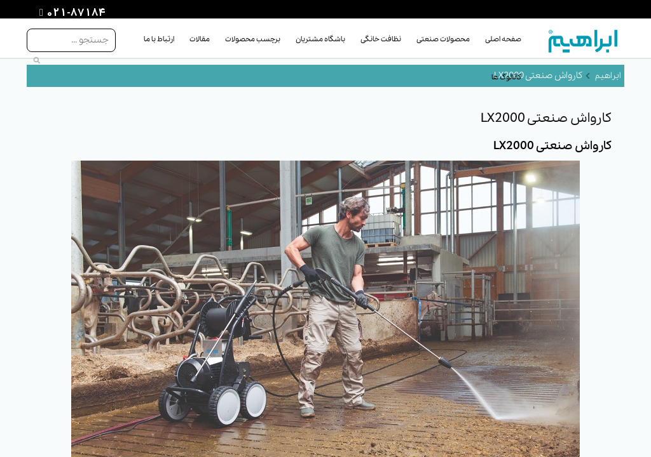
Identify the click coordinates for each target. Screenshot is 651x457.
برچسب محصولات (252, 39)
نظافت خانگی (380, 39)
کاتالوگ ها (506, 77)
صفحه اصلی (503, 39)
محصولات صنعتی (443, 39)
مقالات (199, 39)
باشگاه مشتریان (320, 39)
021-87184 (74, 13)
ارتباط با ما (159, 39)
